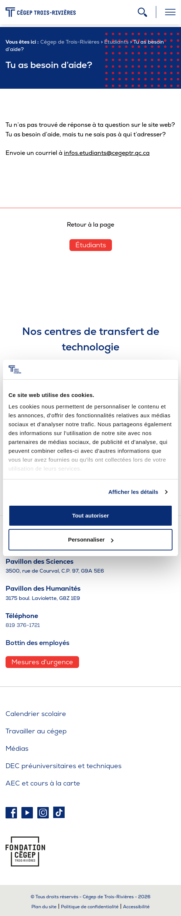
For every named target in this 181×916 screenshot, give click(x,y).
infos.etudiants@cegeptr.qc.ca (107, 153)
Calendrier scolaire (36, 713)
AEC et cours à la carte (43, 783)
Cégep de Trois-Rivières (69, 41)
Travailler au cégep (36, 731)
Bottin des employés (37, 642)
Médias (17, 748)
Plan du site (44, 907)
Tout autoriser (90, 515)
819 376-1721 (23, 625)
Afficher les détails (133, 492)
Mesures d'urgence (42, 662)
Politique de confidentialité (90, 907)
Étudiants (116, 41)
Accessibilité (136, 907)
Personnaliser (90, 539)
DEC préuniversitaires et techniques (64, 765)
